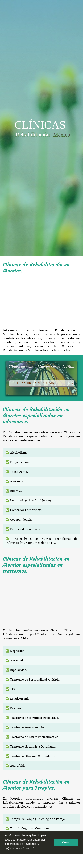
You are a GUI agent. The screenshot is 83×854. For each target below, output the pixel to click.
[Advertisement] (41, 301)
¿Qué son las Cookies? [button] (20, 848)
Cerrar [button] (66, 842)
